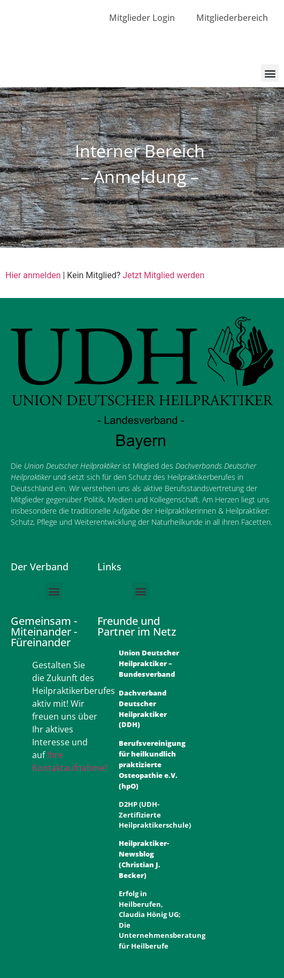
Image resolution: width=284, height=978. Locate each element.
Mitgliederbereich (232, 18)
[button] (270, 73)
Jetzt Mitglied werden (163, 275)
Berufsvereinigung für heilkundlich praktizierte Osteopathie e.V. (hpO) (152, 764)
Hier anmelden (32, 275)
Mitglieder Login (142, 18)
